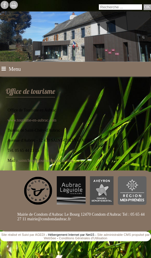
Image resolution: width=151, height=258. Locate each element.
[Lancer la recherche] (147, 7)
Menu (15, 69)
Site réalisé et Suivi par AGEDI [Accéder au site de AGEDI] (23, 234)
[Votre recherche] (120, 7)
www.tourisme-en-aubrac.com (31, 120)
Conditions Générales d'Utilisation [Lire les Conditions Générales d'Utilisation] (83, 238)
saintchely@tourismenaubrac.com (45, 160)
